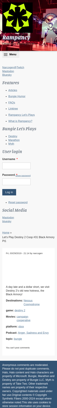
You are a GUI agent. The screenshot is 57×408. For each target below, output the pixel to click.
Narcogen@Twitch (13, 67)
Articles (12, 90)
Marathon (14, 140)
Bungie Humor (16, 96)
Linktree (13, 108)
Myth (11, 143)
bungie (18, 338)
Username (10, 159)
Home (5, 232)
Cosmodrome (32, 304)
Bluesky (7, 74)
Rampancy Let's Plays (21, 114)
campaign (22, 316)
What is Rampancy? (20, 121)
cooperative (23, 320)
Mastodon (8, 71)
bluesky (6, 221)
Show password (23, 175)
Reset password (18, 202)
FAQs (11, 102)
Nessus (28, 300)
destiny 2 (20, 310)
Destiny (12, 136)
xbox (21, 326)
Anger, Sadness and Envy (33, 332)
